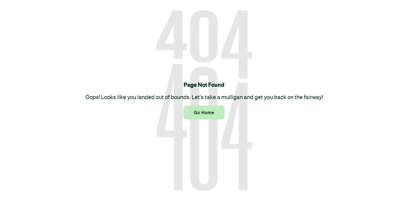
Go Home (204, 112)
